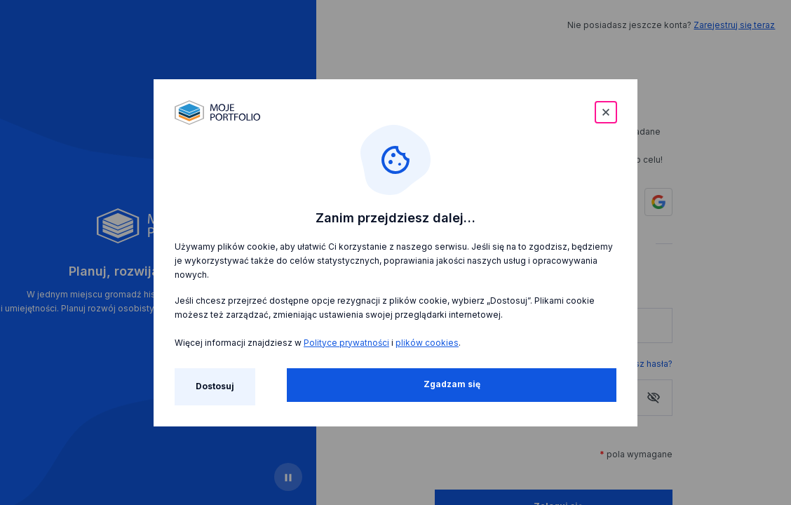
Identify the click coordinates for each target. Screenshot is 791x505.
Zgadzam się (452, 384)
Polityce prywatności (346, 342)
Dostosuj (215, 386)
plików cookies (427, 342)
